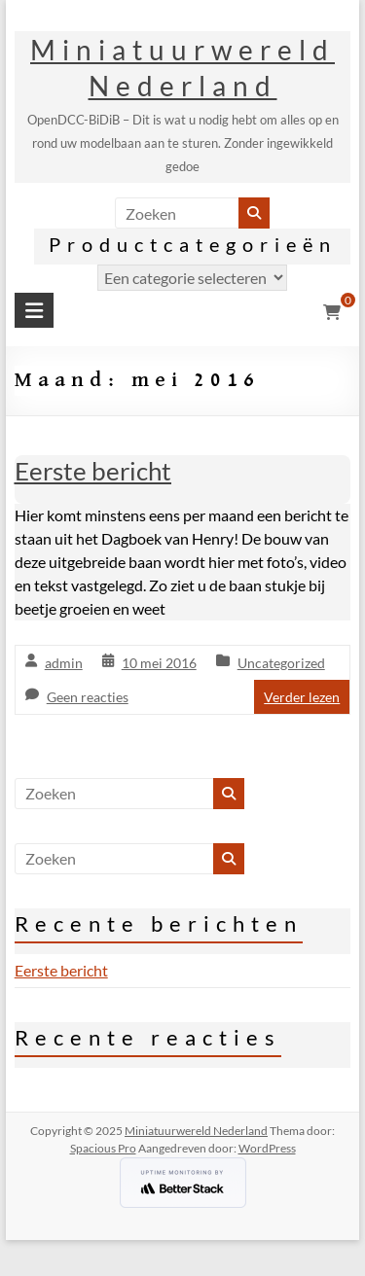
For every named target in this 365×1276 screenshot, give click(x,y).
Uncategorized (281, 663)
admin (64, 663)
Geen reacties (87, 697)
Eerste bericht (93, 470)
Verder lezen (302, 697)
